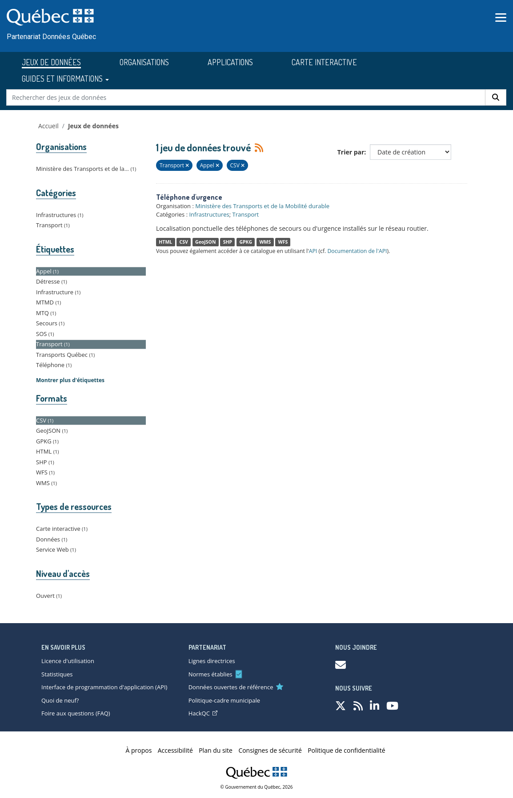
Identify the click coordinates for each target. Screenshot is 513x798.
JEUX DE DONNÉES (51, 62)
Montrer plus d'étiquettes (70, 380)
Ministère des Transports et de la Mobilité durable (262, 206)
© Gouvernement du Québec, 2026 (256, 787)
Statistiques (56, 674)
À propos (139, 750)
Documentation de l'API (357, 251)
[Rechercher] (495, 97)
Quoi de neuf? (60, 700)
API (313, 251)
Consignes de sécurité (269, 750)
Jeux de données (93, 126)
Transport (245, 214)
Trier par (351, 152)
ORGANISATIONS (144, 62)
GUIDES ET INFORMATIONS (65, 78)
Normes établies (210, 674)
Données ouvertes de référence (230, 687)
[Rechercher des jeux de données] (246, 97)
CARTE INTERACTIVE (324, 62)
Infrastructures (209, 214)
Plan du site (215, 750)
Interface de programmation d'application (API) (104, 687)
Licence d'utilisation (67, 661)
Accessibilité (175, 750)
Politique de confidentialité (346, 750)
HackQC (202, 713)
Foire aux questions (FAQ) (75, 713)
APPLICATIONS (230, 62)
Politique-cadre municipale (224, 700)
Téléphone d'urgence (189, 197)
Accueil (48, 126)
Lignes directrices (211, 661)
